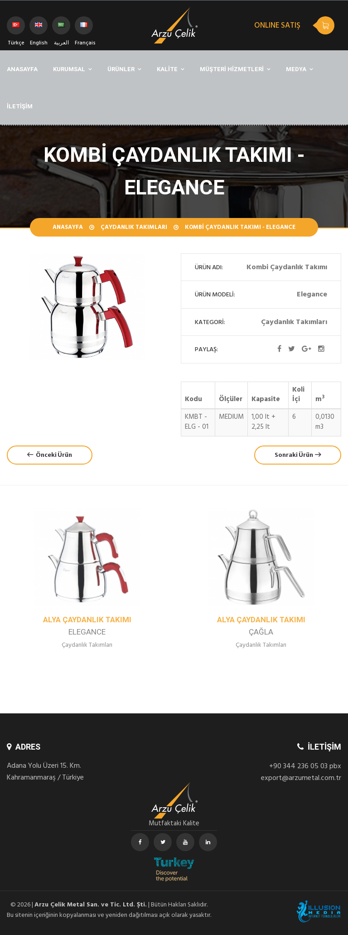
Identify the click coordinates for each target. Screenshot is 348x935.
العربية (61, 28)
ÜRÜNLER (121, 69)
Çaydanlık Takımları (134, 228)
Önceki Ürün (49, 455)
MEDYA (296, 69)
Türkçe (16, 28)
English (39, 28)
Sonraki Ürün (298, 455)
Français (84, 28)
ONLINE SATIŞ (277, 26)
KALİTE (167, 69)
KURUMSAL (69, 69)
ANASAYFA (22, 69)
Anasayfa (68, 228)
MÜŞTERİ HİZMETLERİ (232, 69)
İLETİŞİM (20, 106)
